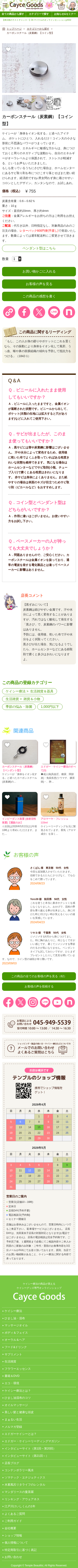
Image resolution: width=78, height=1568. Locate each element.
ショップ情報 (13, 1535)
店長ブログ (12, 1463)
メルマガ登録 (13, 1426)
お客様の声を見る (39, 284)
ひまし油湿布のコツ (18, 1397)
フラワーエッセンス (18, 1368)
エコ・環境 (12, 1383)
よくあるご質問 (15, 1513)
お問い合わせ (13, 1557)
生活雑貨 (12, 699)
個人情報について (16, 1542)
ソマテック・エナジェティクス (25, 1477)
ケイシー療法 (16, 691)
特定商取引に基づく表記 (21, 1550)
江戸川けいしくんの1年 (20, 1506)
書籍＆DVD (12, 1375)
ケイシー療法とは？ (18, 1390)
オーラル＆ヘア (15, 1339)
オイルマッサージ (16, 1405)
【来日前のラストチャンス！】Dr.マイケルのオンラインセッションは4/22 (36, 20)
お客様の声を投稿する (39, 986)
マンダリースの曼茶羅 (19, 1492)
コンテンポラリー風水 (19, 1470)
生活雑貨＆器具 (41, 691)
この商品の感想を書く (39, 296)
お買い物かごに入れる (39, 271)
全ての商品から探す (13, 14)
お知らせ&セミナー (65, 14)
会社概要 (10, 1528)
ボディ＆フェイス (16, 1332)
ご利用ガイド (13, 1521)
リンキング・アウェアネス (22, 1499)
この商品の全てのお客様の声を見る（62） (39, 976)
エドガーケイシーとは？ (21, 1433)
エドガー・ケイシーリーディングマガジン (32, 1441)
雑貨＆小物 (32, 699)
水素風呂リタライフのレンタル (25, 1484)
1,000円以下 (50, 706)
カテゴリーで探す (39, 14)
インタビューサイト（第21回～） (27, 1455)
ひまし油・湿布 (15, 1318)
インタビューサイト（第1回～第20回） (30, 1448)
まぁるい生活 (13, 1419)
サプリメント (13, 1354)
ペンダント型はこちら (39, 248)
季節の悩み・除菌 (19, 706)
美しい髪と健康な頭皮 (19, 1412)
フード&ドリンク (16, 1347)
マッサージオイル (16, 1325)
